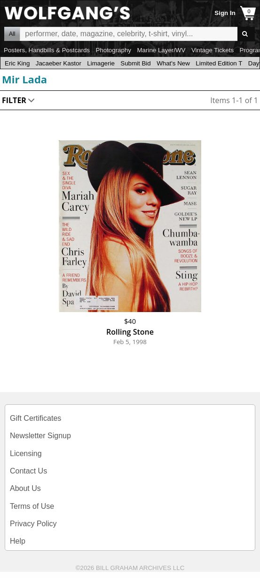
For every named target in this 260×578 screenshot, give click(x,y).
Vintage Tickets (212, 50)
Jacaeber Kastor (58, 63)
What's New (173, 63)
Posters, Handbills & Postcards (47, 50)
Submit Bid (135, 63)
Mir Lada (24, 79)
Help (17, 541)
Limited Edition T (219, 63)
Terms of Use (32, 506)
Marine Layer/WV (161, 50)
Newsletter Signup (40, 436)
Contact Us (28, 471)
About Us (25, 488)
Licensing (26, 454)
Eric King (17, 63)
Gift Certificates (35, 418)
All (12, 34)
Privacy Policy (33, 524)
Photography (113, 50)
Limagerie (101, 63)
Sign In (224, 12)
